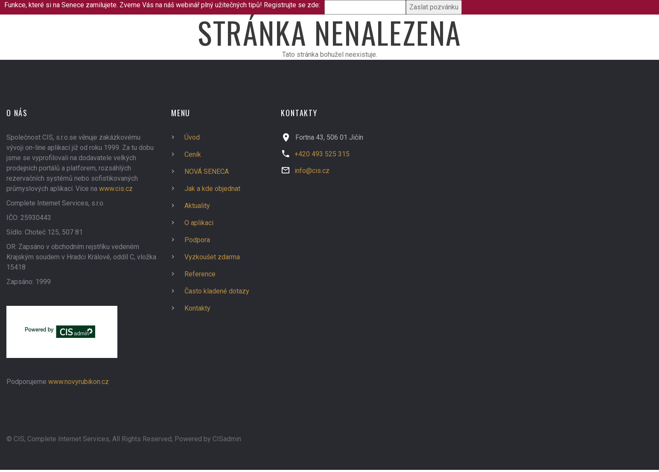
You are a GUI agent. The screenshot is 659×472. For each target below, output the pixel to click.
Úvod (192, 137)
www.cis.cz (116, 189)
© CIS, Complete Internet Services (57, 439)
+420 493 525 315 (322, 154)
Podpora (197, 240)
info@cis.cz (312, 171)
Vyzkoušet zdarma (212, 257)
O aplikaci (198, 223)
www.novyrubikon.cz (78, 382)
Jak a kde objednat (212, 189)
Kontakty (197, 308)
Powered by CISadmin (208, 439)
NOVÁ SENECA (206, 171)
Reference (200, 274)
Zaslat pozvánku (433, 7)
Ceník (192, 154)
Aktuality (197, 206)
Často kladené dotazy (216, 291)
